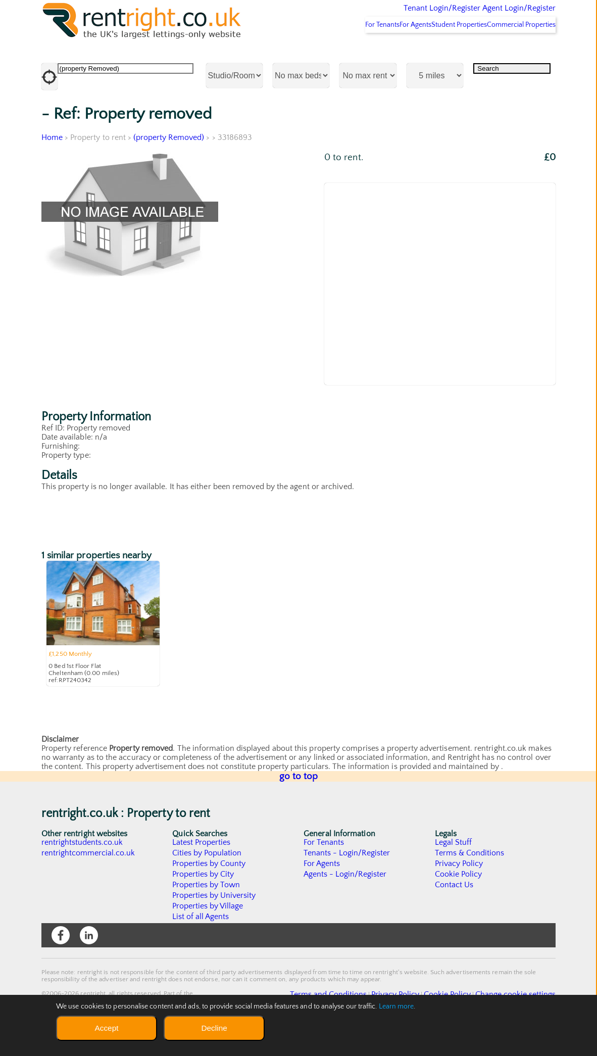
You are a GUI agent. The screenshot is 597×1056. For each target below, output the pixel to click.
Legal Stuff (453, 869)
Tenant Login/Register (395, 15)
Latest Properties (201, 869)
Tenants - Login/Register (347, 879)
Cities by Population (207, 879)
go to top (298, 803)
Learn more (396, 1006)
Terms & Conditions (470, 879)
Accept (106, 1028)
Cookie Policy (458, 900)
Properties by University (214, 922)
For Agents (383, 51)
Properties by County (209, 890)
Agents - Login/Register (345, 900)
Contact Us (454, 911)
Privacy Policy (459, 890)
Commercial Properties (515, 51)
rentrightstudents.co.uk (82, 869)
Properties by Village (208, 932)
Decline (214, 1028)
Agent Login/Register (504, 15)
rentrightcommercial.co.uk (88, 879)
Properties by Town (206, 911)
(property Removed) (169, 164)
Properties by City (203, 900)
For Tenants (337, 51)
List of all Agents (200, 943)
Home (52, 164)
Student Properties (440, 51)
